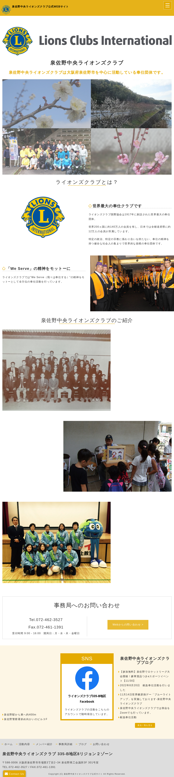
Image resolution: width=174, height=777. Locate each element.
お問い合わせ (101, 744)
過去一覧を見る (145, 725)
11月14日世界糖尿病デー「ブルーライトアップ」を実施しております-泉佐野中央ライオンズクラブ (145, 699)
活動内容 (24, 744)
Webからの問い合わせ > (128, 624)
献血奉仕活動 (128, 717)
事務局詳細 (66, 744)
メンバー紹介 (44, 744)
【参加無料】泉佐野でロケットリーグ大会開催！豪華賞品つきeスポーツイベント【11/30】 (145, 676)
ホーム (8, 744)
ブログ (83, 744)
